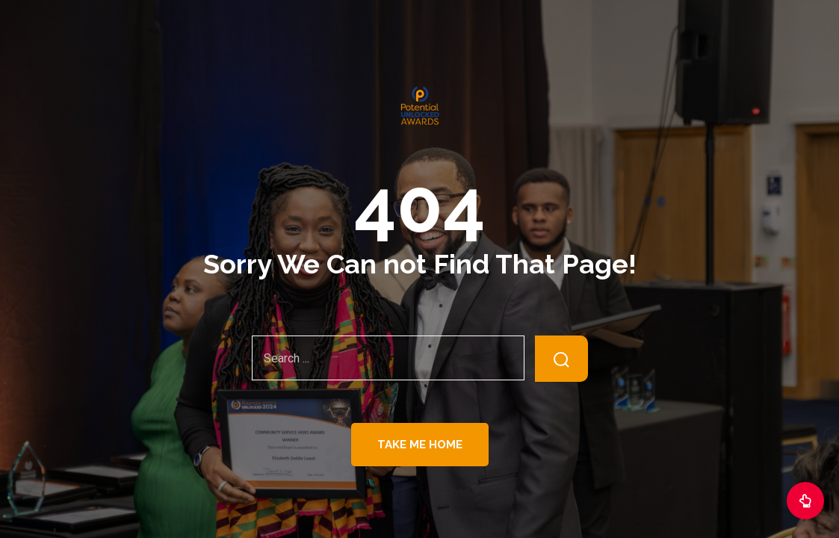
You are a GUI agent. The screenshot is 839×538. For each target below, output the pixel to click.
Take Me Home (419, 444)
